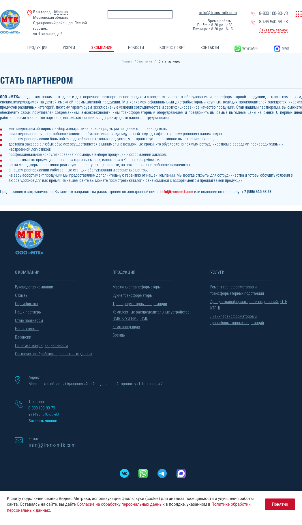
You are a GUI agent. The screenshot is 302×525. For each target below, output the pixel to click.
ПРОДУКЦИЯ (37, 48)
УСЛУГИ (69, 48)
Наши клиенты (27, 329)
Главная (126, 61)
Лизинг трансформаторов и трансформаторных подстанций (237, 319)
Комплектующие (126, 327)
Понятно (280, 504)
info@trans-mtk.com (218, 12)
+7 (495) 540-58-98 (44, 414)
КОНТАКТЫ (210, 48)
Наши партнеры (28, 312)
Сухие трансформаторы (132, 295)
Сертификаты (26, 304)
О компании (144, 61)
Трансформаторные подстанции (139, 304)
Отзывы (21, 295)
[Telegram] (162, 473)
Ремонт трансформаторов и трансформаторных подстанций (237, 290)
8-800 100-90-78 (273, 13)
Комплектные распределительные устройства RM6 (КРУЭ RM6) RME (151, 315)
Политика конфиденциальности (41, 345)
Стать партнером (29, 320)
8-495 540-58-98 (273, 22)
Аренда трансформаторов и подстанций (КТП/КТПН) (248, 305)
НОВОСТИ (136, 48)
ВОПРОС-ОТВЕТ (172, 48)
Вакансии (23, 337)
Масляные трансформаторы (136, 287)
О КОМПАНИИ (101, 48)
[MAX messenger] (181, 473)
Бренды (118, 335)
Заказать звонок (273, 30)
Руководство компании (34, 287)
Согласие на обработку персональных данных (53, 354)
